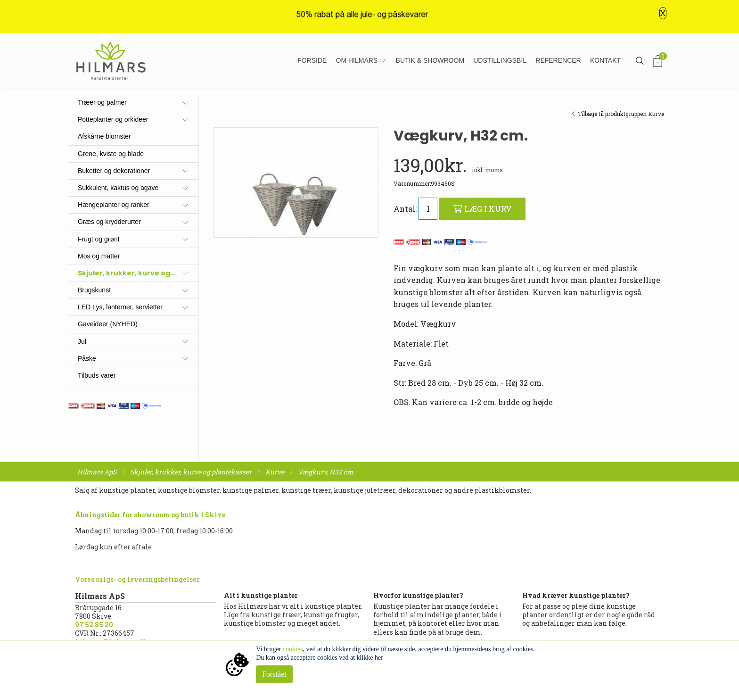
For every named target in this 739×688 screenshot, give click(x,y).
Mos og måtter (99, 256)
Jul (82, 341)
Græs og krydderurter (109, 221)
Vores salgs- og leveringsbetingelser (137, 579)
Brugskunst (94, 290)
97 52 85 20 (94, 624)
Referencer (558, 60)
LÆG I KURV (482, 209)
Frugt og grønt (99, 239)
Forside (312, 60)
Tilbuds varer (96, 375)
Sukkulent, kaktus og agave (118, 187)
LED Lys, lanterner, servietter (120, 307)
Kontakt (605, 60)
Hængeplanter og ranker (113, 204)
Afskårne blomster (104, 136)
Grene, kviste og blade (111, 153)
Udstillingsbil (499, 60)
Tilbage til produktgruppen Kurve (618, 113)
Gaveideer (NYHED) (108, 324)
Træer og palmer (102, 102)
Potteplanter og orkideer (113, 119)
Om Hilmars (357, 60)
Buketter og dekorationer (114, 170)
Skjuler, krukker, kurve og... (127, 273)
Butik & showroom (430, 60)
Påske (87, 358)
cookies (293, 649)
